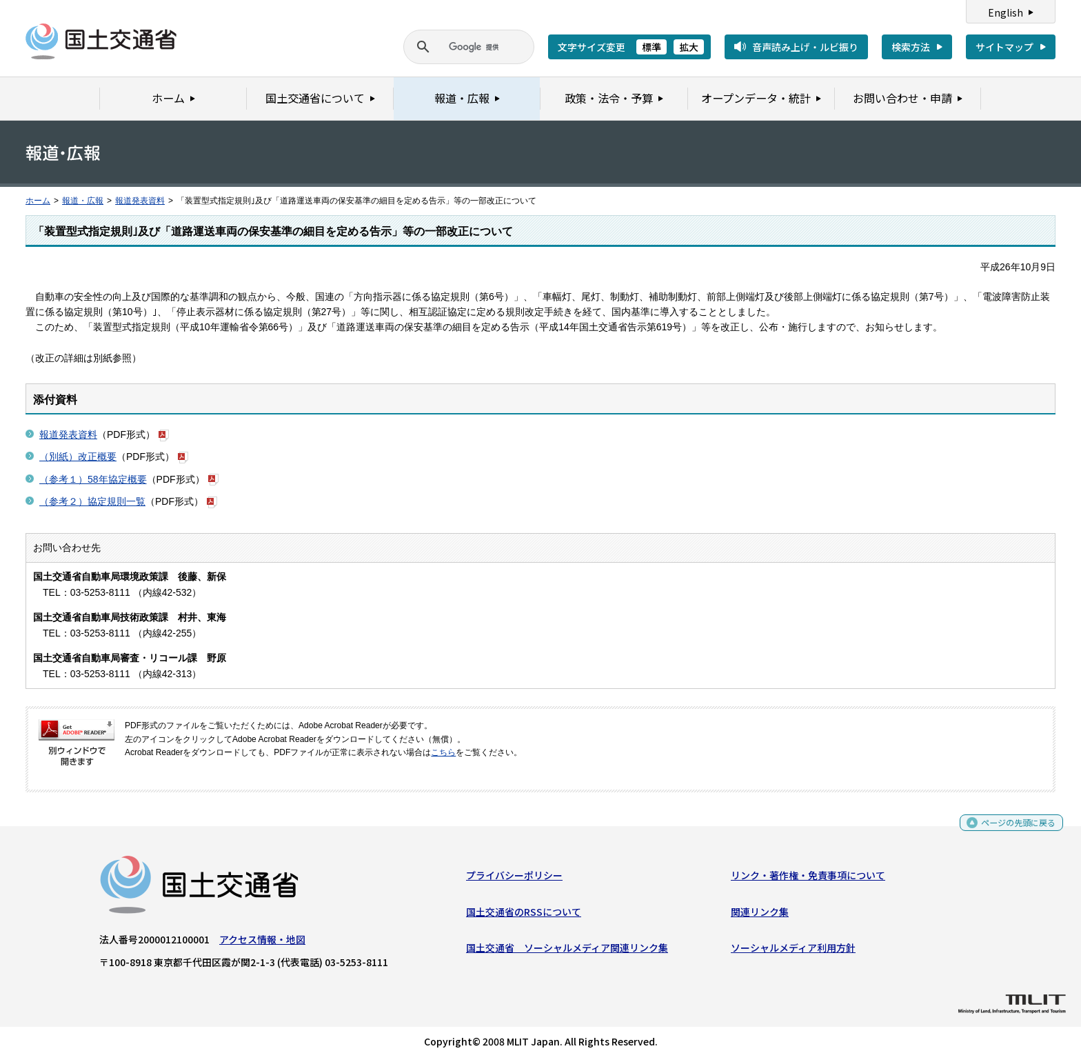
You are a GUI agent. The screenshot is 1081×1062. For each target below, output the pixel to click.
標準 (651, 47)
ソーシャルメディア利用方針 (793, 951)
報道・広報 (82, 201)
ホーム (38, 201)
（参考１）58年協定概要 (93, 479)
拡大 (688, 47)
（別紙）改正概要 (78, 456)
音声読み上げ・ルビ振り (805, 47)
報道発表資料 (140, 201)
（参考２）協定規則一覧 (92, 501)
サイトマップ (1004, 47)
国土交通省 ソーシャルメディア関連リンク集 (567, 951)
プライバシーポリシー (514, 878)
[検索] (452, 47)
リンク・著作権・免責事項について (808, 878)
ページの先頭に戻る (1013, 829)
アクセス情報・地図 (262, 943)
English (1005, 12)
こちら (443, 752)
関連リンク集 (760, 915)
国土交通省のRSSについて (523, 915)
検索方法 (910, 47)
